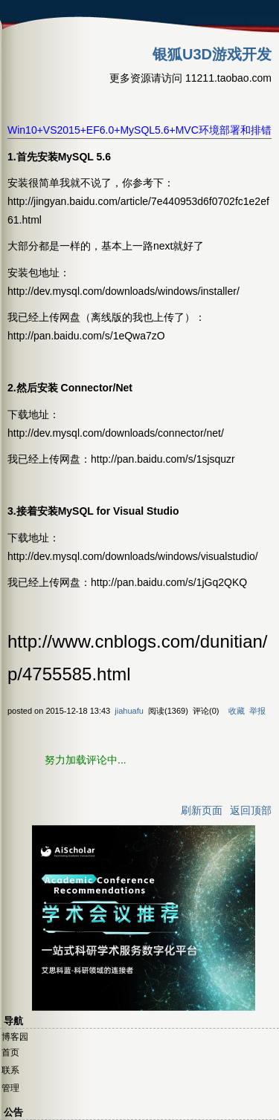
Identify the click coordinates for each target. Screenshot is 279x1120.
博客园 (14, 1037)
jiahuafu (129, 710)
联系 (10, 1070)
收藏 (236, 710)
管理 (10, 1088)
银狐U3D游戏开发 (212, 54)
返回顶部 (251, 810)
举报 (257, 710)
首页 (10, 1052)
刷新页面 (201, 810)
